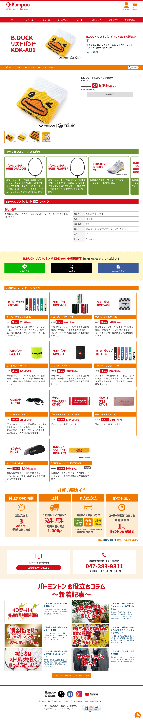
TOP (9, 62)
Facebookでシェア (118, 262)
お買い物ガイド (110, 534)
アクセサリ (18, 62)
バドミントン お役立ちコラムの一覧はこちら (71, 670)
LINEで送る (24, 262)
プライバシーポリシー (79, 696)
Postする (71, 262)
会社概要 (42, 696)
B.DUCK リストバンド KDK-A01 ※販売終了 (40, 62)
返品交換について (97, 696)
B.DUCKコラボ (92, 47)
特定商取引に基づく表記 (58, 696)
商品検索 (132, 62)
